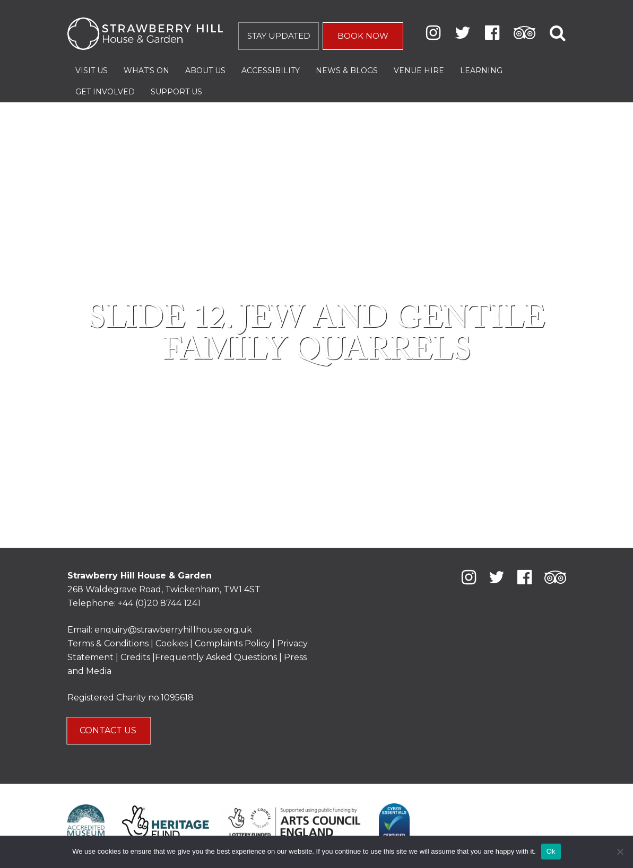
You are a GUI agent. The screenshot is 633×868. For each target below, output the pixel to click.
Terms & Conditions (108, 643)
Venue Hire (419, 70)
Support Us (176, 92)
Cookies (172, 643)
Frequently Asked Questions (216, 657)
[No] (619, 851)
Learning (481, 70)
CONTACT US (109, 730)
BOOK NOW (362, 36)
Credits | (137, 657)
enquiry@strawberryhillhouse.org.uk (173, 630)
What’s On (146, 70)
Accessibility (270, 70)
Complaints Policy (232, 643)
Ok (551, 851)
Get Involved (105, 92)
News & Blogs (347, 70)
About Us (205, 70)
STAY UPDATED (278, 36)
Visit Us (91, 70)
